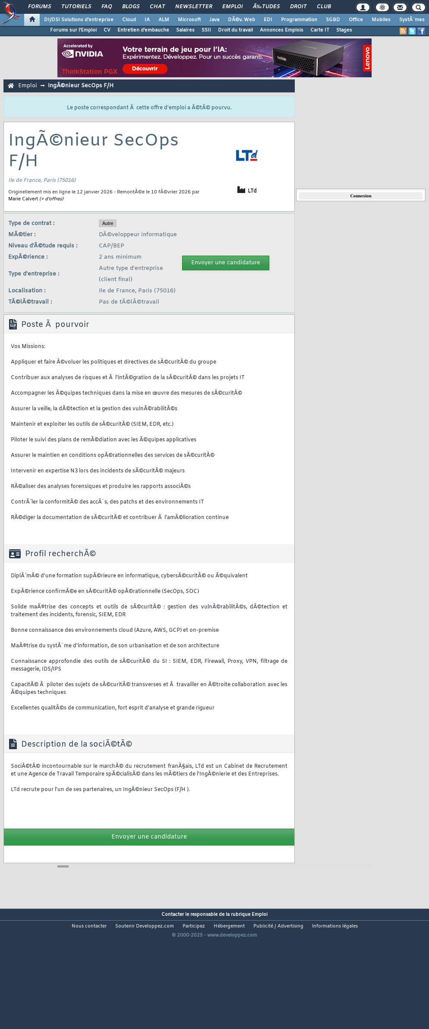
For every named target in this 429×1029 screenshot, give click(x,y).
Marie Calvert (23, 199)
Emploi (232, 6)
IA (147, 20)
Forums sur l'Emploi (73, 30)
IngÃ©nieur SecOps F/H (81, 85)
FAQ (107, 6)
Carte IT (319, 30)
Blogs (130, 6)
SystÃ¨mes (412, 20)
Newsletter (193, 6)
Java (214, 20)
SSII (206, 30)
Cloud (129, 20)
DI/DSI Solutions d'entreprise (79, 20)
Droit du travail (235, 30)
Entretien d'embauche (143, 30)
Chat (157, 6)
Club (323, 6)
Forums (39, 6)
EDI (268, 20)
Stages (344, 30)
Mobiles (381, 20)
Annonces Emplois (281, 30)
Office (356, 20)
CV (107, 30)
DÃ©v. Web (241, 20)
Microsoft (189, 20)
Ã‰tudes (266, 6)
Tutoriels (76, 6)
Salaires (185, 30)
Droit (298, 6)
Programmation (299, 20)
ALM (163, 20)
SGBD (333, 20)
